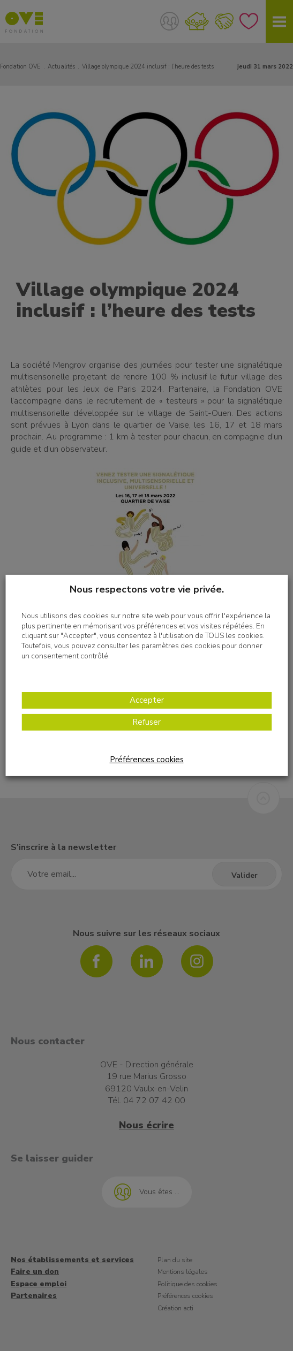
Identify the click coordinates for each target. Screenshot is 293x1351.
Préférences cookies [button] (147, 759)
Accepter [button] (147, 700)
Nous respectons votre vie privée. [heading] (147, 589)
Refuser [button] (146, 722)
